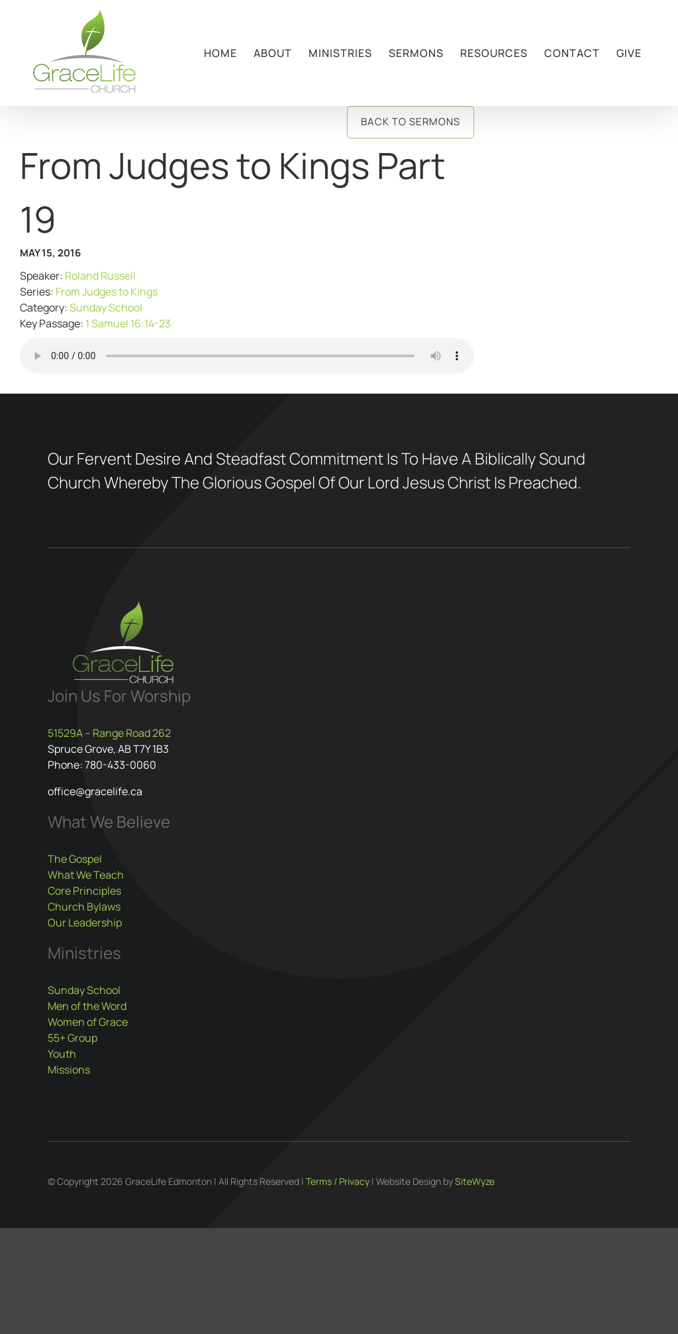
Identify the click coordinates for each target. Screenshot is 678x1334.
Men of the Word (87, 1006)
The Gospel (75, 859)
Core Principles (84, 890)
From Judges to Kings (107, 291)
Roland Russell (100, 275)
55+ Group (72, 1037)
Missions (69, 1069)
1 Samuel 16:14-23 (128, 323)
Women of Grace (88, 1022)
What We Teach (86, 874)
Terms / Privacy (337, 1181)
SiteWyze (475, 1181)
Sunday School (106, 307)
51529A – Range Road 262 (109, 733)
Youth (62, 1053)
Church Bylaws (84, 906)
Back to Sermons (410, 122)
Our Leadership (85, 922)
